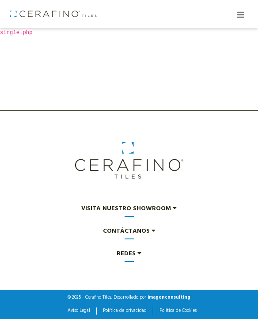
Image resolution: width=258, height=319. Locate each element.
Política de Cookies (178, 311)
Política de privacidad (125, 311)
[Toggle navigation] (240, 16)
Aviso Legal (79, 311)
